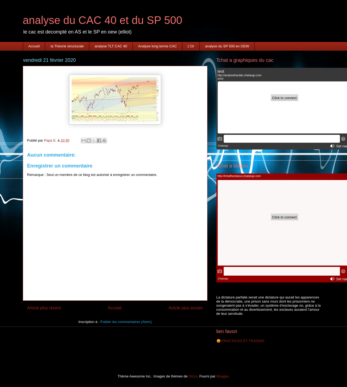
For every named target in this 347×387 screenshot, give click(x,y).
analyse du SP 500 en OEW (227, 46)
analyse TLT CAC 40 (111, 46)
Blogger (222, 376)
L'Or (191, 46)
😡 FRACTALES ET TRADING (240, 341)
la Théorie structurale (67, 46)
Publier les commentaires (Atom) (126, 322)
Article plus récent (44, 308)
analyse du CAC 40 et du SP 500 (102, 20)
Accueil (34, 46)
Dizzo (193, 376)
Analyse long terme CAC (157, 46)
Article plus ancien (185, 308)
